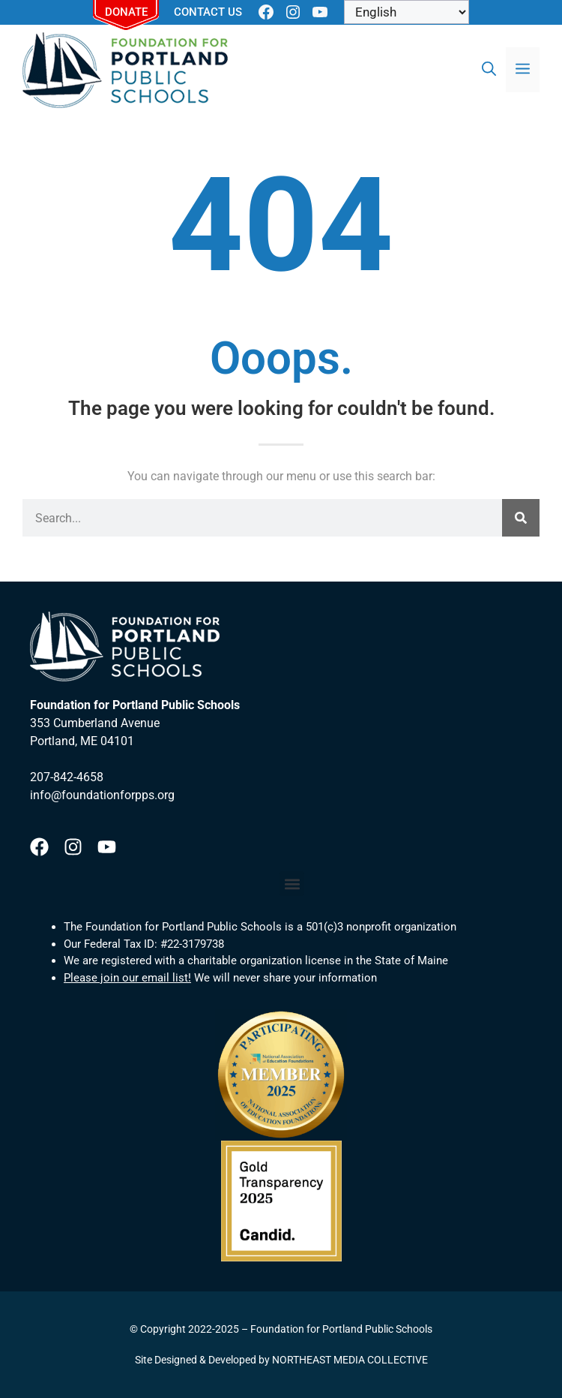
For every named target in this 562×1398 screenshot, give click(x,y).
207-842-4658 (66, 777)
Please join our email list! (127, 978)
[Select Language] (406, 12)
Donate (126, 12)
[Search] (521, 518)
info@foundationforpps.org (102, 795)
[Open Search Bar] (489, 69)
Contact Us (208, 12)
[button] (292, 883)
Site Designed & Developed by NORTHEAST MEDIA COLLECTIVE (281, 1360)
